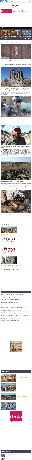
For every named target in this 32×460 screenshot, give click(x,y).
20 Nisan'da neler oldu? (4, 304)
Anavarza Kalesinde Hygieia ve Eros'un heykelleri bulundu (10, 265)
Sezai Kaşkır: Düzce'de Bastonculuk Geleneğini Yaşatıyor (9, 305)
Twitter (3, 1)
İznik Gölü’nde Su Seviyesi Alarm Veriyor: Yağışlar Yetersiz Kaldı (10, 299)
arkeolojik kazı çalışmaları (12, 221)
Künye (8, 1)
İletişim (11, 1)
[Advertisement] (16, 20)
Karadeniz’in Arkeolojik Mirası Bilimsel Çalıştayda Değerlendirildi (10, 321)
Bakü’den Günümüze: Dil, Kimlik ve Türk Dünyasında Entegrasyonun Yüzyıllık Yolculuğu (13, 307)
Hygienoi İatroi (3, 255)
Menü (2, 27)
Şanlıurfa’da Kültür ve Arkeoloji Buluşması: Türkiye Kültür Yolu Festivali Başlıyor (12, 294)
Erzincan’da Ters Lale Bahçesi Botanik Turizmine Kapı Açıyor (9, 297)
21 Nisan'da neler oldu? (4, 296)
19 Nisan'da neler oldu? (4, 312)
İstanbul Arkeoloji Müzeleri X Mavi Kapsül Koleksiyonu (15, 458)
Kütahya (20, 221)
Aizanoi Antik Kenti (6, 221)
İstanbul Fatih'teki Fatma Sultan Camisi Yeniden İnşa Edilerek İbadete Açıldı (11, 313)
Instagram (6, 1)
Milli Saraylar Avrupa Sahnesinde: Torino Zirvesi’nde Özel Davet (10, 318)
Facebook (1, 1)
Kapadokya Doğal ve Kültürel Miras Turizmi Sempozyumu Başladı (10, 302)
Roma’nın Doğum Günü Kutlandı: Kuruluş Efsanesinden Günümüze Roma (11, 310)
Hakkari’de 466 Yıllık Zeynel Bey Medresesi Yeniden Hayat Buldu (10, 320)
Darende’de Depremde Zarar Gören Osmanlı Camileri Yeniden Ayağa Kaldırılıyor (12, 317)
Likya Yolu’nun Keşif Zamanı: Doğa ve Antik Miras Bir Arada (15, 454)
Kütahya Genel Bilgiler (4, 234)
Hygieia (18, 221)
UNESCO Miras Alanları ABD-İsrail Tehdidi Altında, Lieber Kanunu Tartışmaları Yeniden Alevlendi (14, 315)
